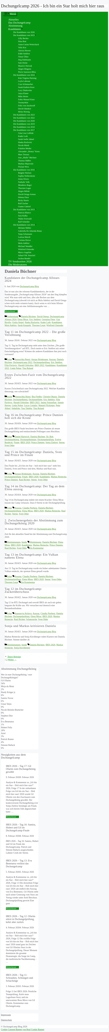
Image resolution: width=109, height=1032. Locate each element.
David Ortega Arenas (27, 194)
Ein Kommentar (36, 548)
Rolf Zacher (23, 203)
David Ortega (43, 316)
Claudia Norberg (30, 508)
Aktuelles (13, 19)
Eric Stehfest (35, 319)
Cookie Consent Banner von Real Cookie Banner (22, 1029)
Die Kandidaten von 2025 (25, 35)
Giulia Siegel (18, 322)
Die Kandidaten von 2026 (24, 32)
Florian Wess (23, 167)
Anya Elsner (23, 93)
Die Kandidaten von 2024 (25, 75)
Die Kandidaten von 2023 (24, 115)
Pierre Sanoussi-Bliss (27, 72)
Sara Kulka (22, 216)
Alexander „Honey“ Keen (29, 151)
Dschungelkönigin (28, 439)
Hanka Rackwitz (25, 142)
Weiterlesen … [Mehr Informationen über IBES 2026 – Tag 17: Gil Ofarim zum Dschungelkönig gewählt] (12, 817)
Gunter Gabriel (24, 206)
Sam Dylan (22, 63)
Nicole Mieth (23, 145)
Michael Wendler (25, 246)
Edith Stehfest (24, 53)
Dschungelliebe (35, 399)
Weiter (12, 659)
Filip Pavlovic (11, 365)
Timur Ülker (23, 57)
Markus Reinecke (58, 477)
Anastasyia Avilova (23, 613)
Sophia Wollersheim (26, 176)
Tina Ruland (27, 368)
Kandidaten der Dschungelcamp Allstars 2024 (32, 279)
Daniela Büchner (28, 316)
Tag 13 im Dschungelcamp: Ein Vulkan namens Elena (31, 556)
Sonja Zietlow (52, 442)
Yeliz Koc (22, 47)
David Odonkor (24, 109)
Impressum (6, 1015)
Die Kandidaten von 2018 (24, 127)
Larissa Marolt (24, 237)
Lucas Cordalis (30, 405)
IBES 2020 (25, 442)
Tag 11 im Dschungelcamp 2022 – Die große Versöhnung (35, 333)
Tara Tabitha (26, 408)
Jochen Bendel (24, 258)
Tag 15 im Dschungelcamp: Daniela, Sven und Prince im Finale (33, 453)
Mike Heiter (23, 96)
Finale (16, 442)
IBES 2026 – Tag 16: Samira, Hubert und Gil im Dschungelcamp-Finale (21, 827)
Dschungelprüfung (41, 362)
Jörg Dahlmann (24, 60)
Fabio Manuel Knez (26, 99)
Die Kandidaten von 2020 (24, 121)
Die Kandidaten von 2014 (25, 225)
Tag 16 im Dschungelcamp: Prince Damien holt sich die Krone (34, 416)
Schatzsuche (31, 619)
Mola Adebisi (23, 243)
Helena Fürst (23, 197)
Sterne (61, 442)
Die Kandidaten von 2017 (25, 130)
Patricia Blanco (24, 212)
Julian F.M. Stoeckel (26, 255)
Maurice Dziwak (25, 66)
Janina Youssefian (48, 402)
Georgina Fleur (48, 319)
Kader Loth (23, 136)
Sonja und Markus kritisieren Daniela (30, 626)
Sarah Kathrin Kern (26, 87)
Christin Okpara (50, 396)
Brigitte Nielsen (24, 173)
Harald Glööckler (26, 365)
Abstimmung (15, 25)
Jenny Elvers (23, 179)
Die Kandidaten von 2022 (24, 118)
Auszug (52, 359)
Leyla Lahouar (24, 81)
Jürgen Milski (24, 191)
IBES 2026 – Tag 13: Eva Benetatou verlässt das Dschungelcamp (19, 863)
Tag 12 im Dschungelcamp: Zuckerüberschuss (23, 590)
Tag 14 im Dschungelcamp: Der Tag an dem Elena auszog (34, 487)
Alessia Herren (24, 50)
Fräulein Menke (24, 148)
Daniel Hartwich (22, 436)
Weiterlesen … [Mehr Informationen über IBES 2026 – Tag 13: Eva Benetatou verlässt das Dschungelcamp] (12, 908)
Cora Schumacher (25, 84)
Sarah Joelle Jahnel (26, 139)
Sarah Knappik (24, 325)
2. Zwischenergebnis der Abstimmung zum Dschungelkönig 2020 (34, 522)
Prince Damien (37, 442)
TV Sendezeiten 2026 (20, 261)
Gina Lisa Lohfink (26, 133)
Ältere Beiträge (14, 657)
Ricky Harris (23, 200)
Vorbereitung (12, 316)
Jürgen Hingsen (24, 69)
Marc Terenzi (23, 154)
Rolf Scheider (24, 222)
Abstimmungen (13, 542)
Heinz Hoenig (24, 112)
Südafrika (15, 408)
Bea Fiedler (37, 396)
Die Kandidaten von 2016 (25, 170)
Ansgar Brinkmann (39, 359)
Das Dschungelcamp (19, 22)
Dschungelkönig (20, 399)
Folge (9, 359)
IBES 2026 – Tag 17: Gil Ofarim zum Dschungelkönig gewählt (21, 769)
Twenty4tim (23, 102)
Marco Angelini (24, 252)
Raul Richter (24, 479)
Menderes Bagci (25, 185)
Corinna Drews (24, 240)
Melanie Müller (24, 228)
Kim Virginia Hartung (27, 78)
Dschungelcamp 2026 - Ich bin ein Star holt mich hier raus (52, 5)
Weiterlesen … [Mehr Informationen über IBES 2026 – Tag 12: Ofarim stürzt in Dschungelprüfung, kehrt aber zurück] (12, 967)
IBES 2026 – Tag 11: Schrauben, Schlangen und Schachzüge (19, 977)
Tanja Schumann (25, 234)
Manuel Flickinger (46, 405)
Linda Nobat (15, 368)
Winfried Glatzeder (26, 249)
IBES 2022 (39, 365)
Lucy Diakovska (25, 90)
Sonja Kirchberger (22, 647)
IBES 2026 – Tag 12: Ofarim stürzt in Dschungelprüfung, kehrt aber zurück (20, 919)
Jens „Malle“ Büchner (27, 157)
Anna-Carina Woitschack (28, 44)
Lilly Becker (23, 38)
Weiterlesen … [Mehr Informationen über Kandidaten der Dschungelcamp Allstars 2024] (11, 311)
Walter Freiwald (25, 219)
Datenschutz (6, 1020)
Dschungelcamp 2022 (22, 362)
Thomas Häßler (24, 160)
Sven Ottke (10, 445)
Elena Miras (23, 319)
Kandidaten (15, 29)
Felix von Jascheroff (26, 105)
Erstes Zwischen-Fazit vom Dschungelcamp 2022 (34, 376)
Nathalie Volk (23, 182)
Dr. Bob (49, 436)
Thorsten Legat (24, 188)
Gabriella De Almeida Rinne (30, 231)
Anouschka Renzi (22, 359)
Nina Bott (22, 41)
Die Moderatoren (17, 264)
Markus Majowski (25, 164)
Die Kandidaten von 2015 (25, 209)
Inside (9, 396)
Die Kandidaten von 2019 (24, 124)
